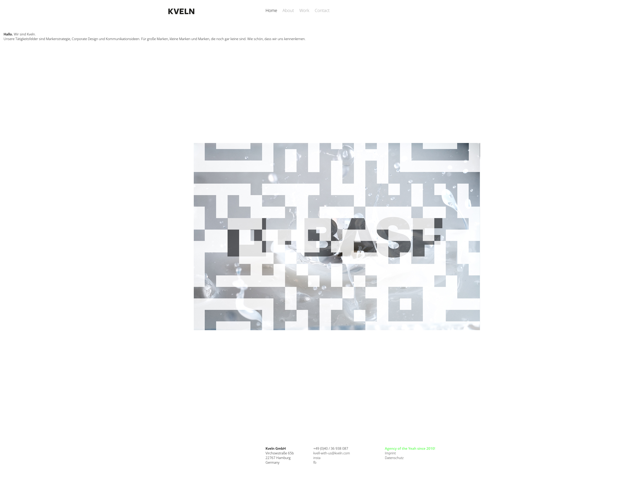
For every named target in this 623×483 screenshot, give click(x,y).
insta (316, 457)
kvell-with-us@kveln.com (331, 453)
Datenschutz (394, 457)
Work (304, 10)
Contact (322, 10)
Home (271, 10)
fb (314, 462)
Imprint (390, 453)
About (288, 10)
